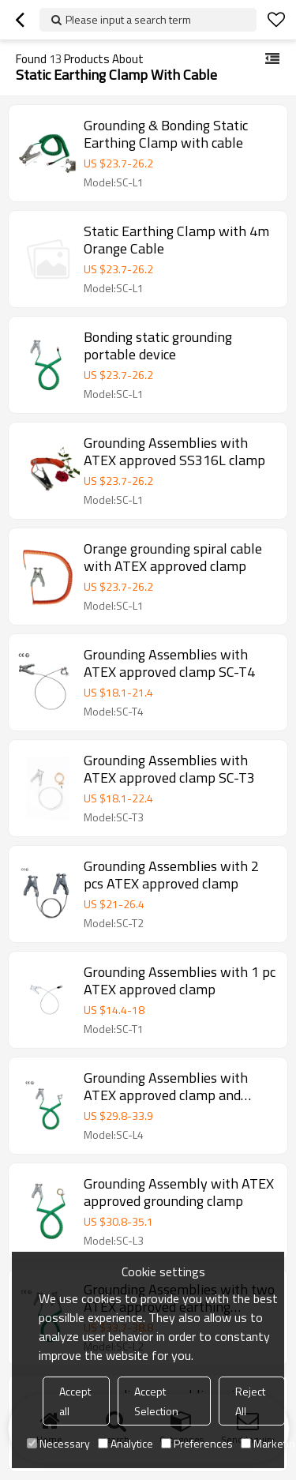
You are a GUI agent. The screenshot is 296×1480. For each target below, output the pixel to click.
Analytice (125, 1443)
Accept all (75, 1401)
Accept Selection (156, 1401)
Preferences (197, 1443)
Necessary (58, 1443)
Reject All (250, 1401)
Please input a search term (128, 19)
